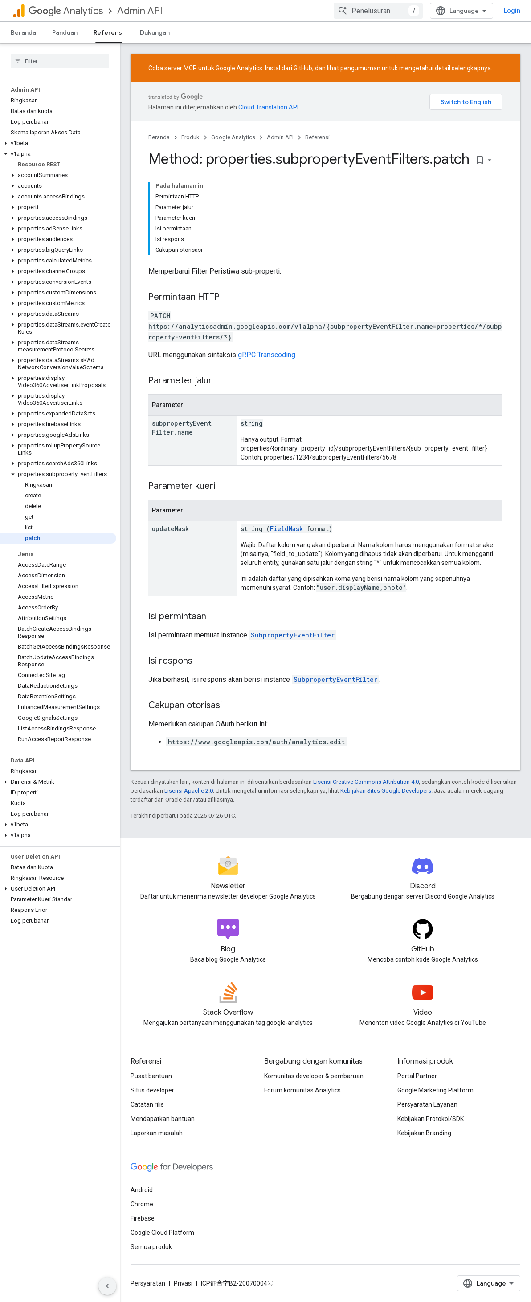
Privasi (183, 1283)
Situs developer (152, 1090)
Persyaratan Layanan (427, 1104)
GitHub (303, 68)
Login (512, 10)
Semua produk (151, 1246)
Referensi (317, 137)
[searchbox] (60, 61)
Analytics (66, 11)
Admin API (140, 11)
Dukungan (155, 32)
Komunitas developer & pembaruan (314, 1076)
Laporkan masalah (157, 1133)
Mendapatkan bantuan (163, 1118)
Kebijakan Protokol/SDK (430, 1118)
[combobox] (378, 11)
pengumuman (360, 68)
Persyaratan (148, 1283)
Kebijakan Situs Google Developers (385, 790)
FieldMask (286, 528)
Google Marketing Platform (435, 1090)
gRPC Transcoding (266, 355)
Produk (190, 137)
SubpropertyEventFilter (293, 635)
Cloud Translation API (268, 107)
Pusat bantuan (151, 1076)
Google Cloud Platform (162, 1232)
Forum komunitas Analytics (302, 1090)
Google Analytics (233, 137)
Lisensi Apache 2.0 (188, 790)
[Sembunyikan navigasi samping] (107, 1286)
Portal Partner (417, 1076)
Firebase (143, 1218)
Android (142, 1189)
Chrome (142, 1204)
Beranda (23, 32)
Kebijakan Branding (424, 1133)
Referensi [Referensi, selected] (109, 32)
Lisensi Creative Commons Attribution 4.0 (366, 781)
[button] (58, 143)
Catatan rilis (147, 1104)
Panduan (65, 32)
